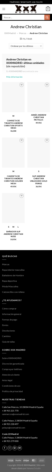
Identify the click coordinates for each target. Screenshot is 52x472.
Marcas (22, 33)
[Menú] (3, 9)
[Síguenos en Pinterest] (14, 448)
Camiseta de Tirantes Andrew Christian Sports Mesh (13, 124)
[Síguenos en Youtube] (19, 448)
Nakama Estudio (34, 468)
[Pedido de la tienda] (26, 46)
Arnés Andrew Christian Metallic (38, 117)
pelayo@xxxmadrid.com (13, 427)
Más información (26, 69)
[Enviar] (47, 17)
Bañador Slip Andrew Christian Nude (13, 234)
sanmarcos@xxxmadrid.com (15, 414)
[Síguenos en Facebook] (4, 448)
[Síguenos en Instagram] (9, 448)
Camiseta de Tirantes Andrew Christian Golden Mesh (13, 180)
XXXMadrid (10, 33)
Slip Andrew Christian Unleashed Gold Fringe (38, 180)
